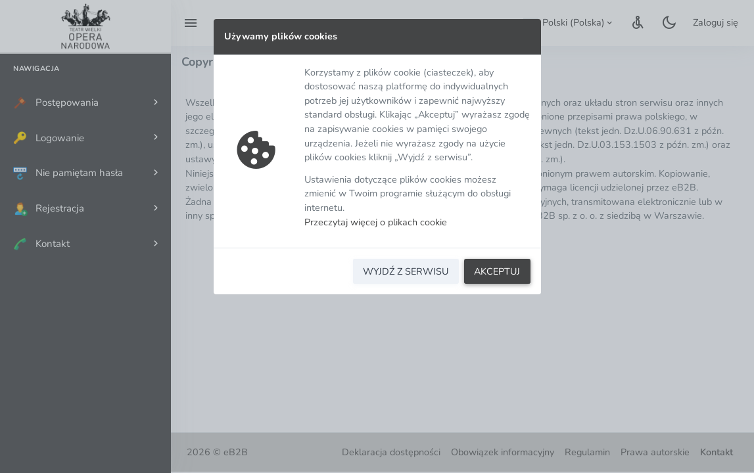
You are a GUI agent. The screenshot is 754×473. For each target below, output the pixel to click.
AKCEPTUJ (497, 271)
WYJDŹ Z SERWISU (405, 271)
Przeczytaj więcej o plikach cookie (375, 222)
